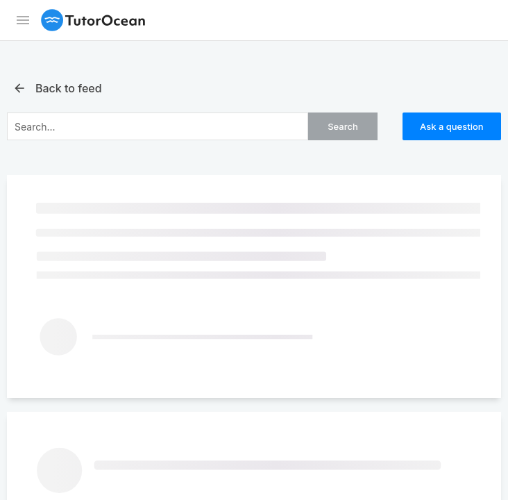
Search (343, 126)
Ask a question (452, 126)
